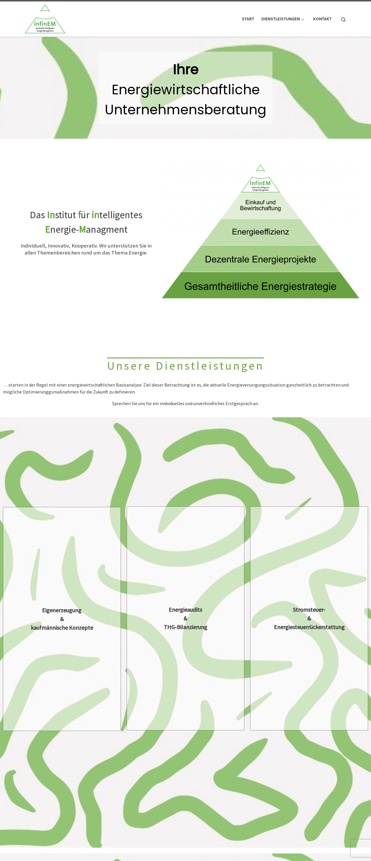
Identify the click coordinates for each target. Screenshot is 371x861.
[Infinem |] (45, 17)
